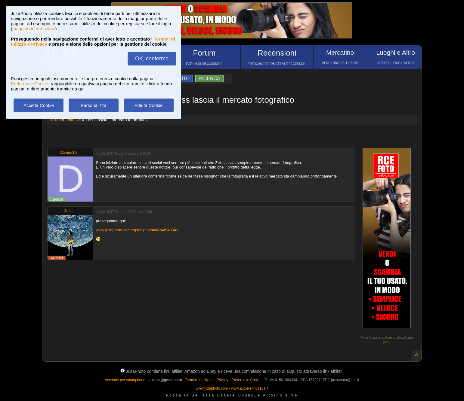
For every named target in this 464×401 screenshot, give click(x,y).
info (387, 342)
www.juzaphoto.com (212, 388)
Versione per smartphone (125, 380)
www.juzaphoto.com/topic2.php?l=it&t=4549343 (137, 230)
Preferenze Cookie (29, 83)
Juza (68, 210)
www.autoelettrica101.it (249, 388)
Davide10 (68, 152)
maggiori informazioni (33, 28)
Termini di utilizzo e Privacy (206, 380)
